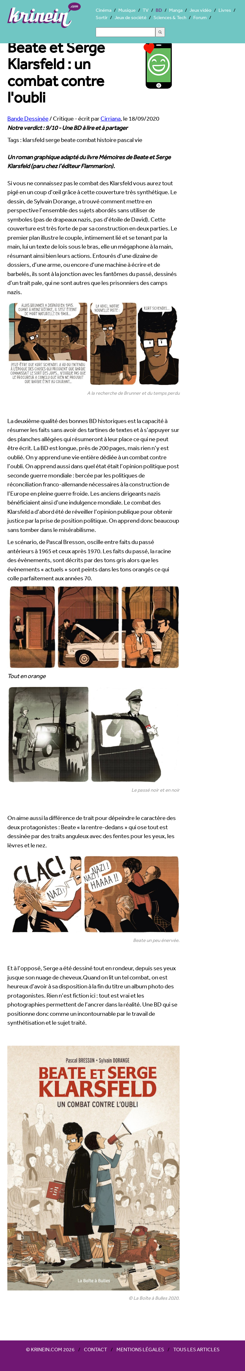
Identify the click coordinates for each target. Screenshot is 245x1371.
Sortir (102, 17)
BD (159, 10)
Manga (175, 10)
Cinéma (103, 10)
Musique (127, 10)
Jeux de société (130, 17)
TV (146, 10)
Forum (200, 17)
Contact (95, 1349)
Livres (225, 10)
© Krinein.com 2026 (50, 1349)
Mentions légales (140, 1349)
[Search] (125, 32)
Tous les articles (196, 1349)
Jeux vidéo (200, 10)
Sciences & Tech (169, 17)
